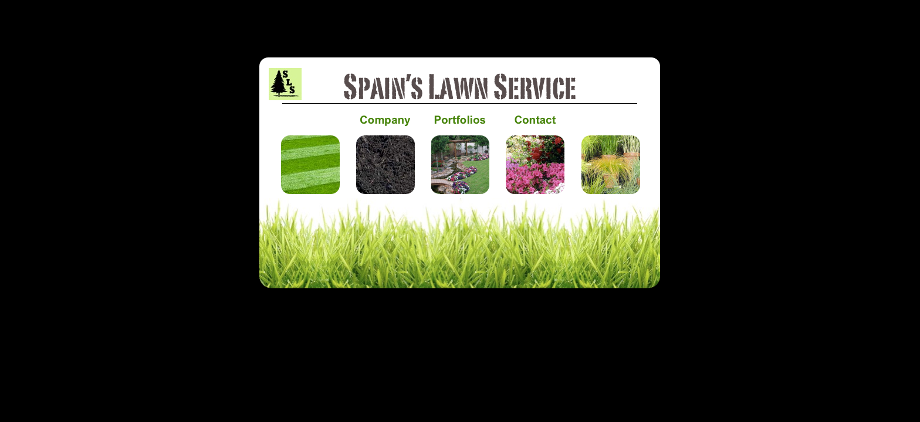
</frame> (460, 310)
